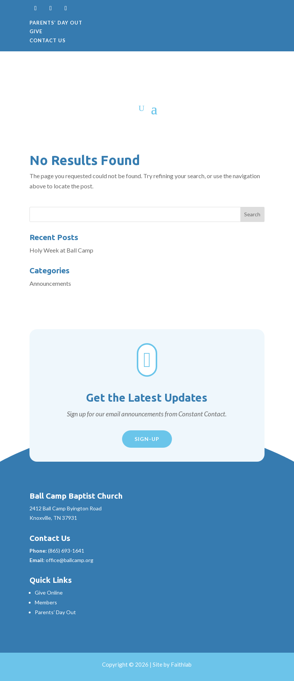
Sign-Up (147, 439)
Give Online (49, 592)
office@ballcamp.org (69, 560)
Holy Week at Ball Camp (61, 250)
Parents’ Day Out (55, 23)
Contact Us (47, 40)
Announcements (50, 283)
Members (46, 602)
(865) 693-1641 (66, 550)
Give (35, 31)
